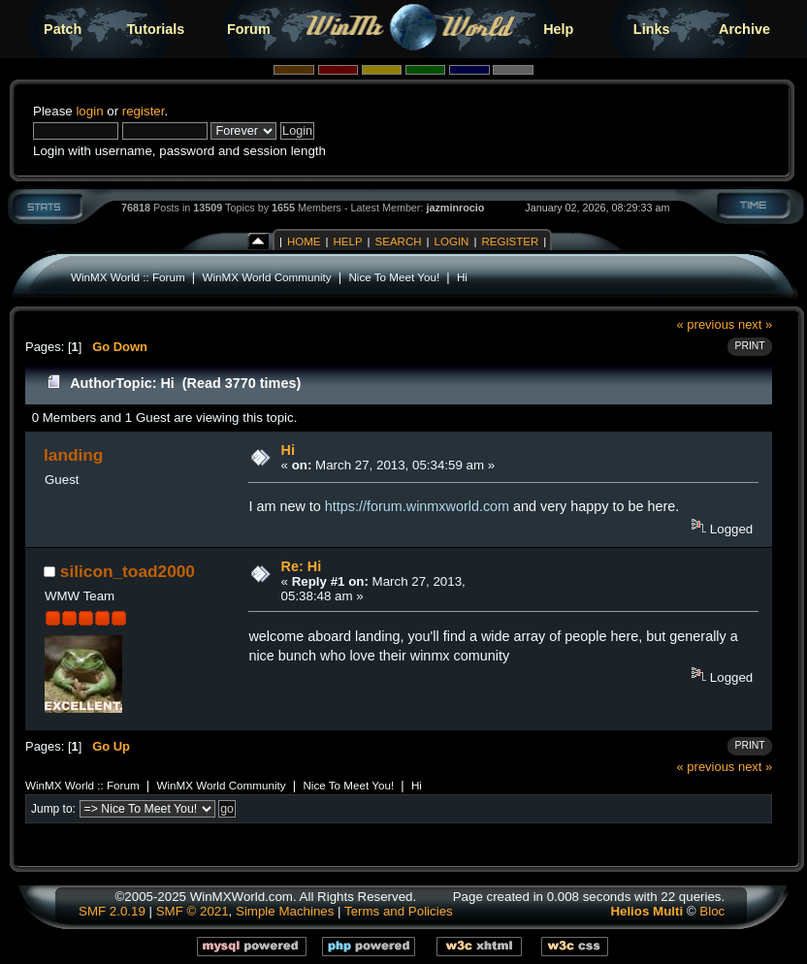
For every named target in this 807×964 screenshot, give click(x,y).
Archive (744, 29)
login (89, 111)
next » (755, 324)
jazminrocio (455, 207)
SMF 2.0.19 (112, 911)
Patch (62, 29)
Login (452, 241)
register (143, 111)
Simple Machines (285, 911)
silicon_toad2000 (127, 571)
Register (509, 241)
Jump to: (53, 809)
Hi (462, 277)
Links (651, 29)
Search (398, 241)
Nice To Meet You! (393, 277)
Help (558, 29)
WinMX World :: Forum (128, 277)
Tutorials (156, 29)
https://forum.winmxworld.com (417, 506)
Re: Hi (301, 566)
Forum (249, 29)
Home (304, 241)
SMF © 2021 (192, 911)
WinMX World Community (266, 277)
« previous (706, 324)
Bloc (712, 911)
